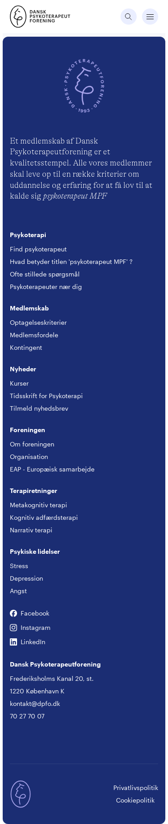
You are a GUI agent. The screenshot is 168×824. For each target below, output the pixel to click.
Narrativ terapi (31, 530)
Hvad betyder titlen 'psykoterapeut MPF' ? (71, 261)
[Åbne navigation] (150, 16)
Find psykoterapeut (38, 249)
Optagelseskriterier (38, 322)
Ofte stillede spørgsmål (45, 274)
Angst (18, 591)
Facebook (13, 613)
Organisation (29, 456)
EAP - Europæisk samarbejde (52, 469)
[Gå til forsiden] (20, 16)
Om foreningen (32, 444)
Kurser (19, 383)
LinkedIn (13, 642)
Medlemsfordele (34, 335)
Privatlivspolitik (135, 787)
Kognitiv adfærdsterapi (44, 517)
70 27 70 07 (27, 716)
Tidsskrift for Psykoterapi (46, 395)
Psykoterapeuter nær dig (46, 286)
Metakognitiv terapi (38, 505)
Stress (19, 565)
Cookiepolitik (135, 800)
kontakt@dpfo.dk (35, 703)
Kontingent (26, 347)
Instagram (13, 627)
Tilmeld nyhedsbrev (39, 408)
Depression (26, 578)
